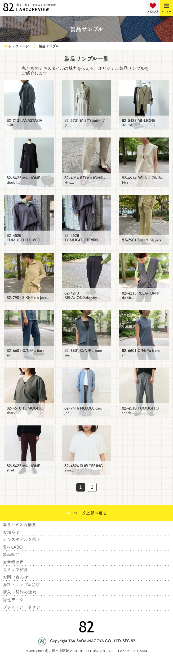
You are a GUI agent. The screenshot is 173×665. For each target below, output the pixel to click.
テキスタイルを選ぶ (22, 539)
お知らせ (11, 532)
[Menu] (166, 8)
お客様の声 (13, 562)
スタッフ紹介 (15, 569)
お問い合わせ (15, 577)
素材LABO (13, 547)
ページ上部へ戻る (86, 513)
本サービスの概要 (19, 524)
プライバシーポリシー (24, 607)
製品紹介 (11, 554)
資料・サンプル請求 (21, 584)
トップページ (18, 45)
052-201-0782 (103, 651)
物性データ (13, 599)
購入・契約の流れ (20, 592)
